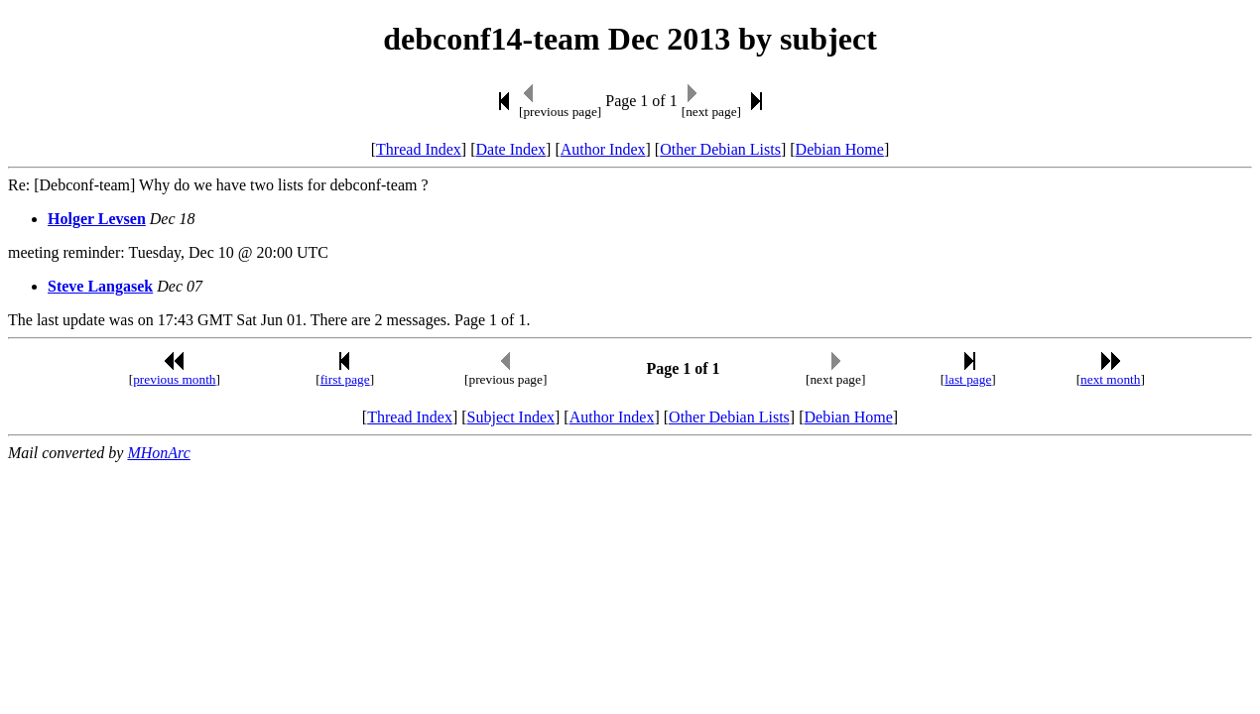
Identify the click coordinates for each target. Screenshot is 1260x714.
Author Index (603, 149)
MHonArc (158, 452)
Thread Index (418, 149)
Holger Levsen (97, 218)
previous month (174, 379)
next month (1110, 379)
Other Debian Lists (720, 149)
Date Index (510, 149)
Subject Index (511, 417)
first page (345, 379)
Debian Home (840, 149)
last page (968, 379)
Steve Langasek (100, 286)
